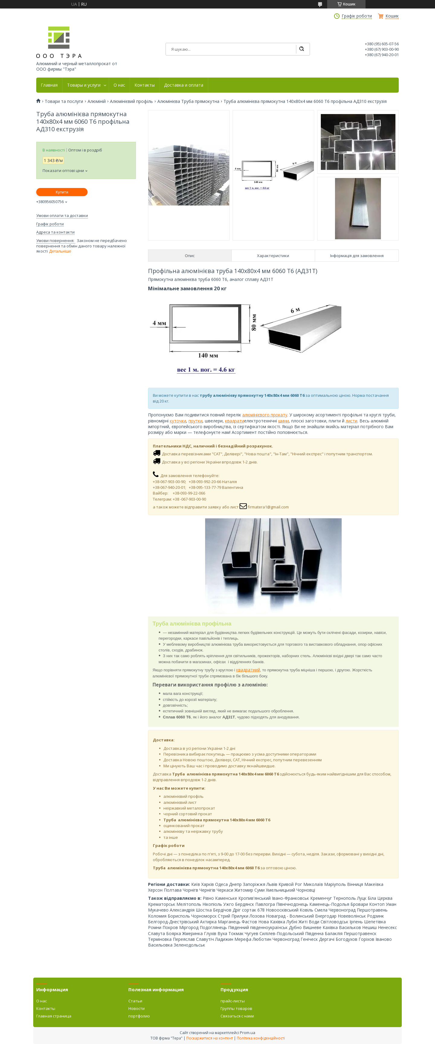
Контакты (144, 85)
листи (351, 421)
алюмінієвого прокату (264, 415)
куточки (178, 421)
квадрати (234, 421)
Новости (136, 1008)
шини (283, 421)
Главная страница (53, 1016)
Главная (49, 85)
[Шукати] (301, 49)
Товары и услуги (84, 85)
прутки (195, 421)
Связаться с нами (237, 1016)
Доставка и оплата (183, 85)
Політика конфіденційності (261, 1038)
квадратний (248, 670)
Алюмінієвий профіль (131, 101)
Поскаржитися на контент (209, 1038)
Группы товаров (236, 1008)
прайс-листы (233, 1001)
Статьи (135, 1001)
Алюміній (97, 101)
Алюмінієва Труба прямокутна (188, 101)
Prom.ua (247, 1032)
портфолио (139, 1016)
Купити (62, 192)
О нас (119, 85)
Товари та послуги (64, 101)
